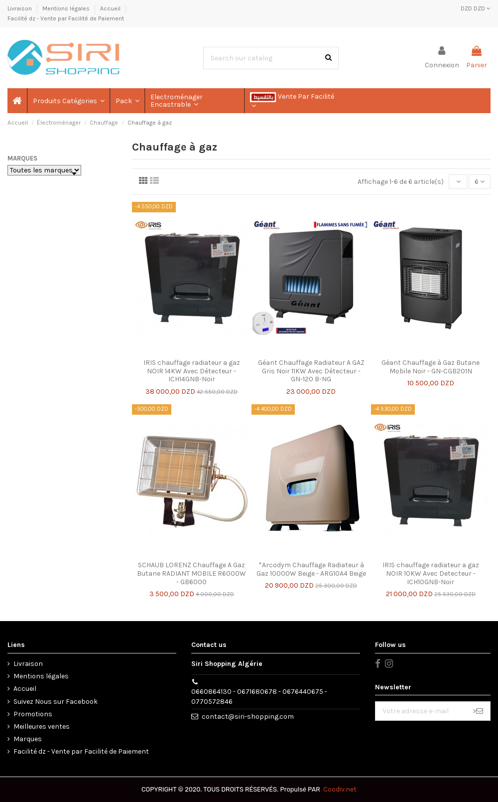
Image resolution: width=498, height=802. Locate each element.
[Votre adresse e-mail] (420, 711)
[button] (68, 100)
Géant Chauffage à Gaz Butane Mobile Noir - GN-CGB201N (430, 366)
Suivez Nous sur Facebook (55, 701)
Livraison (20, 8)
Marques (22, 158)
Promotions (32, 714)
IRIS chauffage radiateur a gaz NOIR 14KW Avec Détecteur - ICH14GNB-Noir (191, 371)
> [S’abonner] (478, 711)
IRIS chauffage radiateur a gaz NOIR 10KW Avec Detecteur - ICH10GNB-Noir (430, 573)
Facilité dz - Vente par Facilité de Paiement (65, 18)
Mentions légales (66, 8)
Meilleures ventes (41, 726)
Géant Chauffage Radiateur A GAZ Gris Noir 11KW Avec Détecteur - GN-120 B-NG (311, 371)
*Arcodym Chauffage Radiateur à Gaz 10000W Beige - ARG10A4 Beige (311, 569)
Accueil (111, 8)
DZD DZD (476, 8)
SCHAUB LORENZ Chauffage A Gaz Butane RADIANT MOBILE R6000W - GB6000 (191, 573)
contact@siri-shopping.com (248, 716)
